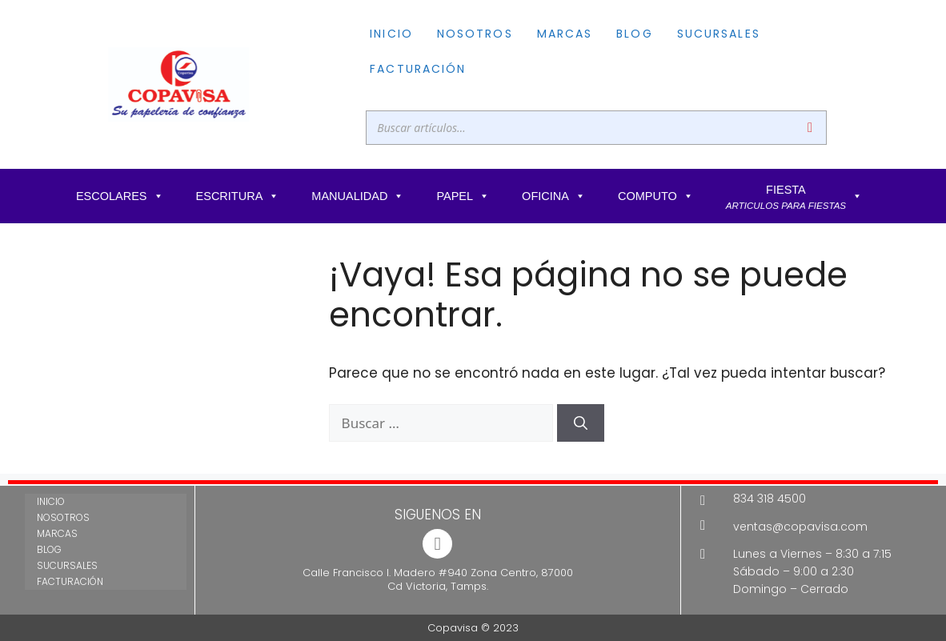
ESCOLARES (120, 196)
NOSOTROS (475, 34)
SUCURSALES (718, 34)
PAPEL (463, 196)
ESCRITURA (238, 196)
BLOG (634, 34)
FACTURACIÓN (418, 69)
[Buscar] (810, 127)
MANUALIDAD (357, 196)
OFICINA (554, 196)
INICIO (391, 34)
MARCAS (565, 34)
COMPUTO (656, 196)
